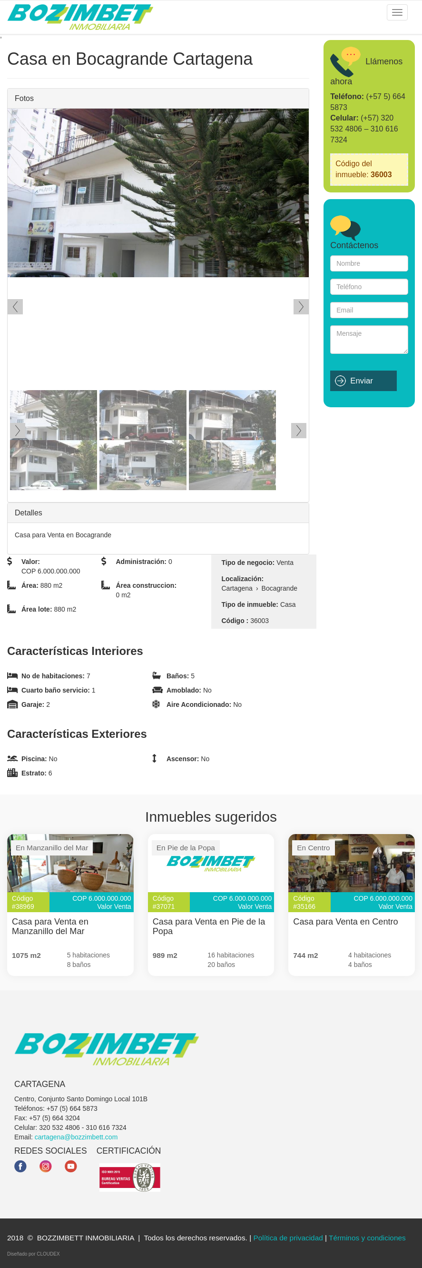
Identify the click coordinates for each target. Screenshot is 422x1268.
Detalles (28, 513)
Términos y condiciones (367, 1238)
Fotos (24, 98)
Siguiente (301, 306)
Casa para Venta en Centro (345, 921)
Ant (15, 306)
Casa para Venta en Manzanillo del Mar (50, 926)
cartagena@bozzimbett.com (76, 1137)
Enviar (361, 380)
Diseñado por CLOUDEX (33, 1254)
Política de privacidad (288, 1238)
